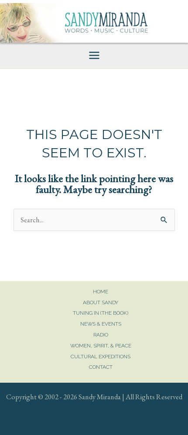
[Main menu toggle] (94, 55)
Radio (100, 335)
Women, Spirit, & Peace (100, 346)
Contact (101, 367)
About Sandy (100, 302)
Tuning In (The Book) (100, 313)
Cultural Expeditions (100, 356)
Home (100, 292)
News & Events (100, 324)
